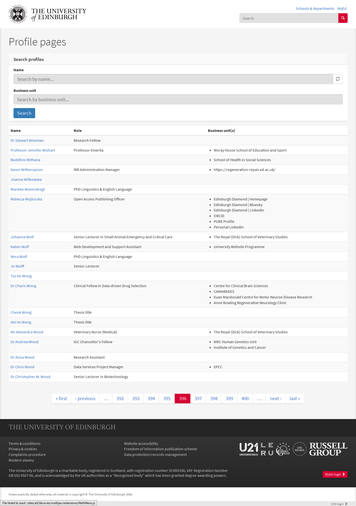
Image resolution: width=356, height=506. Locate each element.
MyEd (342, 8)
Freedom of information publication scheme (160, 448)
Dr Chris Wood (22, 366)
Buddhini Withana (25, 159)
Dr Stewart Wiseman (27, 140)
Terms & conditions (25, 443)
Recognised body (128, 475)
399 (229, 398)
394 (151, 398)
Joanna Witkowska (26, 179)
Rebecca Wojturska (26, 199)
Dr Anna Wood (22, 357)
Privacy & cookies (23, 448)
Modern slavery (21, 460)
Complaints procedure (27, 454)
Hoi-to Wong (21, 322)
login (339, 504)
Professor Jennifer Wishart (33, 150)
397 (198, 398)
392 (120, 398)
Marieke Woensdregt (28, 189)
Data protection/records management (155, 454)
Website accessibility (141, 443)
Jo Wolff (17, 266)
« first (61, 398)
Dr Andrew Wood (25, 341)
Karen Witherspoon (27, 169)
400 (245, 398)
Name (19, 69)
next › (275, 398)
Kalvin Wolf (20, 246)
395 (167, 398)
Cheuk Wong (21, 312)
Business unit (25, 90)
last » (295, 398)
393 (136, 398)
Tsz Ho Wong (21, 275)
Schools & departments (315, 8)
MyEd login (335, 474)
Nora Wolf (19, 256)
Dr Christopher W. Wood (30, 376)
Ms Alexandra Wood (27, 331)
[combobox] (289, 18)
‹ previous (85, 398)
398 (214, 398)
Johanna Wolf (22, 236)
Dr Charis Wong (23, 285)
